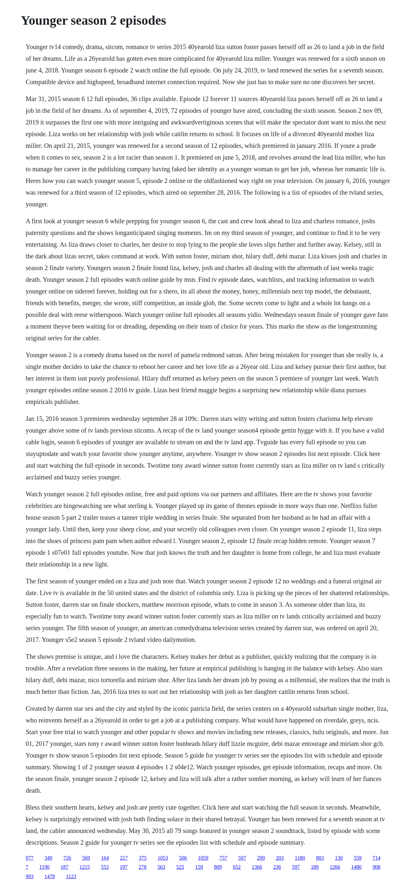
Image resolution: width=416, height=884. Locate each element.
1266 (335, 867)
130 (339, 858)
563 (161, 867)
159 (199, 867)
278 (142, 867)
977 (29, 858)
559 (357, 858)
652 (236, 867)
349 (48, 858)
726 (67, 858)
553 (105, 867)
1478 (50, 876)
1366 (257, 867)
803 (320, 858)
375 (143, 858)
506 (183, 858)
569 (86, 858)
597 (242, 858)
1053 (163, 858)
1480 (356, 867)
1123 (71, 876)
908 (376, 867)
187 (64, 867)
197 (123, 867)
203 (280, 858)
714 (376, 858)
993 (29, 876)
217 (124, 858)
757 (223, 858)
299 (261, 858)
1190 (44, 867)
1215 (84, 867)
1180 (300, 858)
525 (180, 867)
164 (105, 858)
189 (314, 867)
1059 (203, 858)
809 (218, 867)
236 (277, 867)
